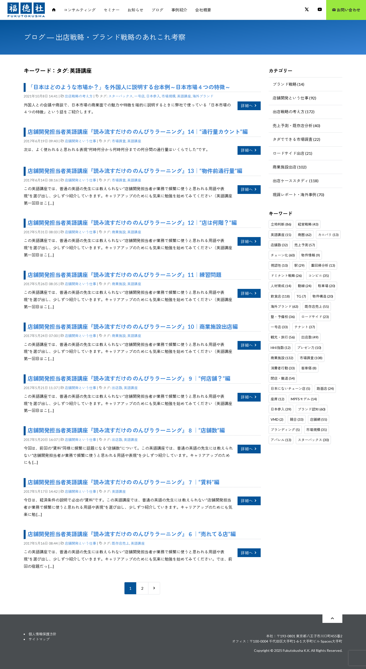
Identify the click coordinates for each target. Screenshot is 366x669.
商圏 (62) (304, 235)
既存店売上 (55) (317, 306)
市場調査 (119, 141)
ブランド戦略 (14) (288, 84)
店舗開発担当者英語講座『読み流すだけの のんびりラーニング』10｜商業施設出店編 (133, 326)
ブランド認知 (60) (311, 409)
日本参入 (153, 96)
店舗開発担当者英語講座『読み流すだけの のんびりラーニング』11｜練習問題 (124, 274)
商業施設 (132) (282, 358)
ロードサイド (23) (315, 317)
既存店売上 (120, 543)
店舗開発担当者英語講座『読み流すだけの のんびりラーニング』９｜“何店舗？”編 (129, 378)
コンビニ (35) (318, 275)
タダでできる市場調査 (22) (296, 139)
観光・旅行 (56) (283, 337)
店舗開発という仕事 (80, 141)
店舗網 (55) (318, 419)
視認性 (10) (279, 265)
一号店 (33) (279, 327)
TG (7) (301, 296)
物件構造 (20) (322, 296)
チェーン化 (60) (283, 255)
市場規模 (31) (316, 429)
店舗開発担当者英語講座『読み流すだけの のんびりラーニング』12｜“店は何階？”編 (132, 222)
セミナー (112, 9)
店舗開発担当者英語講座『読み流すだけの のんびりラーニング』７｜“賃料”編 (123, 482)
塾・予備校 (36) (283, 317)
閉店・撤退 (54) (283, 378)
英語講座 (184, 96)
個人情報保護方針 (43, 634)
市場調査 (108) (311, 358)
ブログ (157, 9)
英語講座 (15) (281, 235)
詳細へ (249, 105)
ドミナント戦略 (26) (286, 275)
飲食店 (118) (280, 296)
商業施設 (119, 232)
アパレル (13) (281, 440)
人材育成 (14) (281, 286)
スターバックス (120, 96)
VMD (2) (277, 419)
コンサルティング (80, 9)
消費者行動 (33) (283, 368)
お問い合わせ (346, 9)
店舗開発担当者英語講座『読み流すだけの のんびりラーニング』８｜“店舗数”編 (126, 430)
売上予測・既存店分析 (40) (296, 125)
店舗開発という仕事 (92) (294, 97)
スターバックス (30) (313, 440)
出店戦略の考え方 (79, 96)
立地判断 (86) (281, 224)
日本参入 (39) (281, 409)
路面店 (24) (325, 388)
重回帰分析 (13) (323, 265)
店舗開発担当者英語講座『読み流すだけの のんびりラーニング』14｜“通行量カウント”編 (138, 131)
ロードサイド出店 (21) (292, 153)
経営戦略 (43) (308, 224)
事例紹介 (179, 9)
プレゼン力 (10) (309, 347)
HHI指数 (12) (281, 347)
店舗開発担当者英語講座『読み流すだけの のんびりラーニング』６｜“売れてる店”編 (132, 534)
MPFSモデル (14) (304, 399)
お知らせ (135, 9)
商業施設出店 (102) (289, 167)
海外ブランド (202, 96)
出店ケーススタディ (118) (295, 180)
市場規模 (169, 96)
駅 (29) (299, 265)
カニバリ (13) (328, 235)
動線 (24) (304, 286)
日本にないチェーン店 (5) (290, 388)
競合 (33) (297, 419)
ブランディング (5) (285, 429)
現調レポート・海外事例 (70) (298, 194)
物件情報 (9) (310, 255)
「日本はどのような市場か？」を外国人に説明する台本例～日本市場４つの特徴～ (129, 87)
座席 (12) (277, 399)
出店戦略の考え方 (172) (293, 111)
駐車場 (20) (326, 286)
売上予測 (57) (304, 245)
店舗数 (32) (279, 245)
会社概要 (203, 9)
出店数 (117, 388)
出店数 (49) (309, 337)
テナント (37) (304, 327)
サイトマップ (39, 639)
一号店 (139, 96)
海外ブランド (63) (284, 306)
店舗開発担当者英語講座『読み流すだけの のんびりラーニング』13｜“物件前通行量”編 (135, 170)
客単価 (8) (308, 368)
